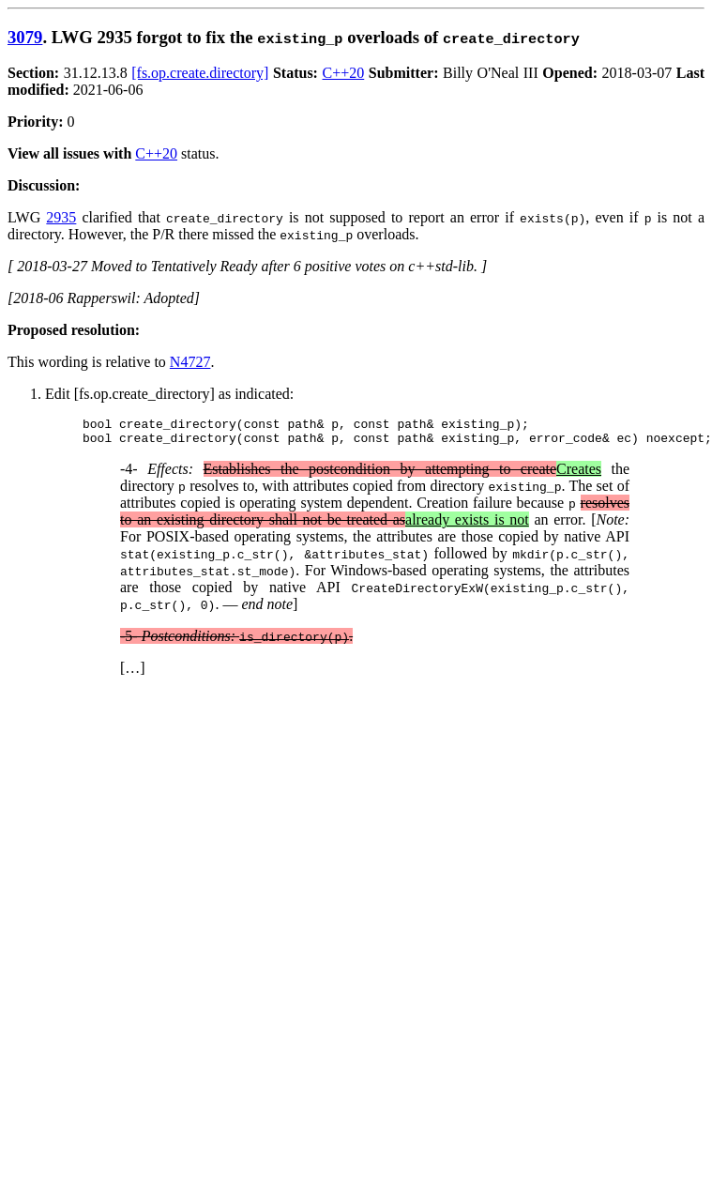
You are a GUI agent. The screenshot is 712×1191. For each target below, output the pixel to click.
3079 (25, 37)
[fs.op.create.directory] (199, 73)
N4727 (190, 362)
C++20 (344, 73)
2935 (61, 217)
